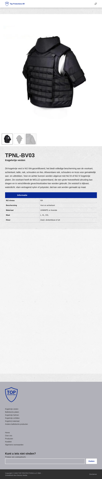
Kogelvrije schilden (12, 418)
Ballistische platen (12, 412)
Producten (9, 439)
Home (7, 433)
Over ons (8, 436)
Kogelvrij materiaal (12, 421)
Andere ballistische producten (16, 424)
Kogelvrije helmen (12, 415)
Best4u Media (22, 475)
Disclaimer (93, 474)
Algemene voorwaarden (14, 445)
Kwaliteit (8, 442)
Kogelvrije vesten (15, 160)
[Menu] (96, 4)
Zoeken (91, 461)
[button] (7, 139)
